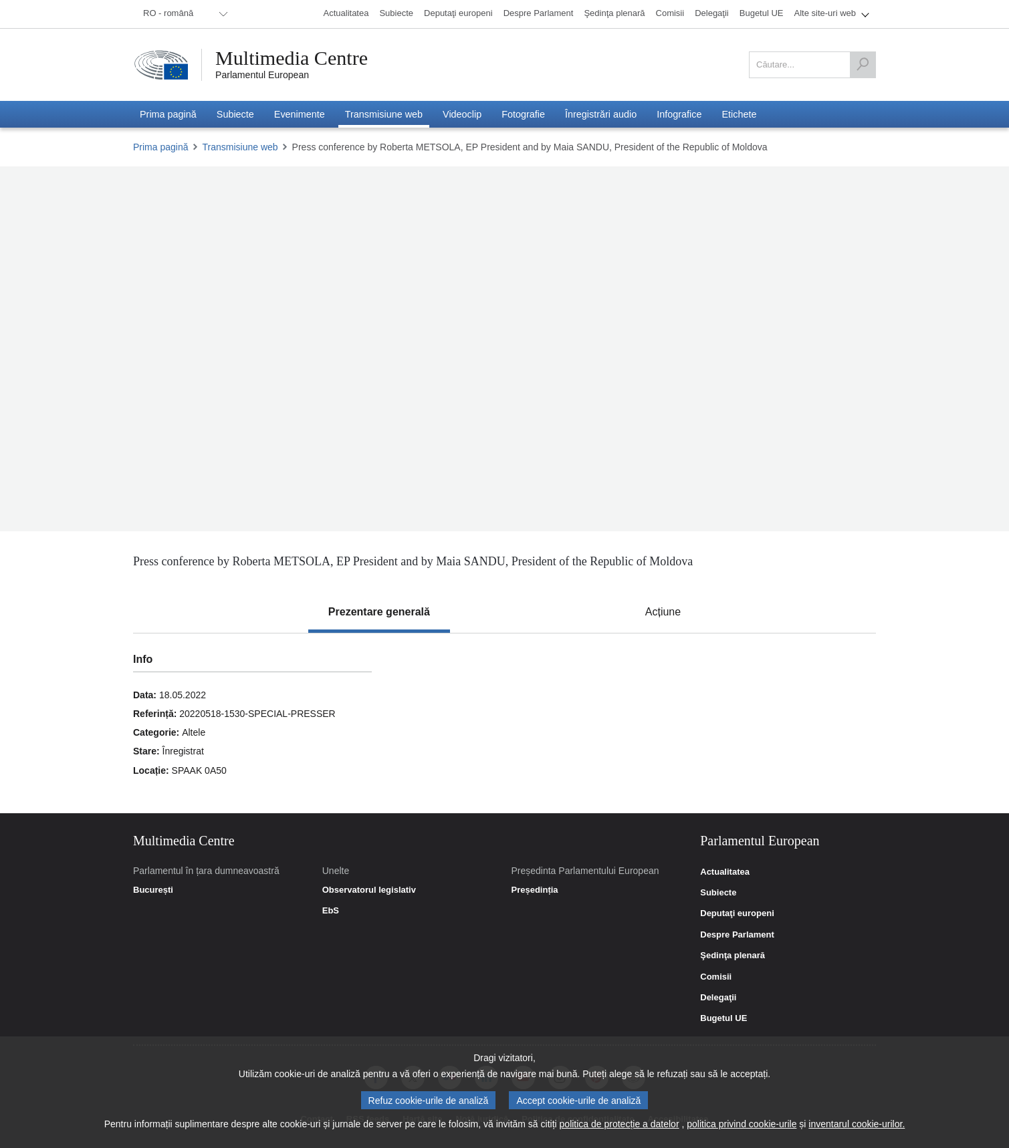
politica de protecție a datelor (619, 1124)
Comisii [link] (716, 977)
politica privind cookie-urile (741, 1124)
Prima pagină (161, 147)
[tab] (379, 612)
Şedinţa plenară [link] (732, 955)
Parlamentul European (262, 74)
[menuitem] (183, 14)
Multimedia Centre (291, 58)
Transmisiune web (240, 147)
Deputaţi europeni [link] (737, 913)
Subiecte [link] (718, 892)
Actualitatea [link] (725, 872)
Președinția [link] (534, 890)
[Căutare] (862, 65)
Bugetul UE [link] (723, 1018)
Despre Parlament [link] (737, 935)
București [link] (153, 890)
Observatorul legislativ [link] (369, 890)
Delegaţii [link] (718, 997)
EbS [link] (330, 910)
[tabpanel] (504, 723)
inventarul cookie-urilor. (856, 1124)
